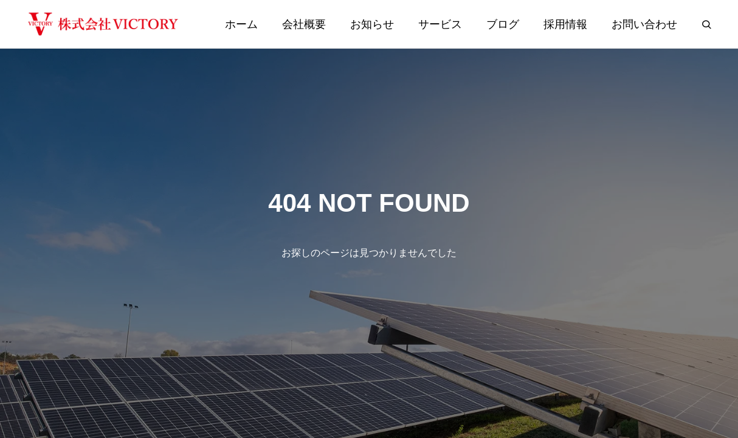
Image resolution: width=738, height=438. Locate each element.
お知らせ (372, 24)
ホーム (241, 24)
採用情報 (565, 24)
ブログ (502, 24)
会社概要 (304, 24)
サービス (440, 24)
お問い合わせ (644, 24)
